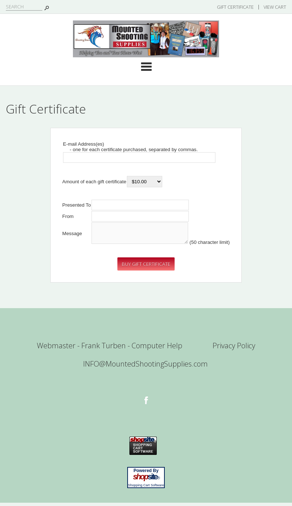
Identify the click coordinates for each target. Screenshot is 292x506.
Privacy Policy (234, 349)
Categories (146, 66)
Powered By (146, 473)
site (146, 480)
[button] (146, 267)
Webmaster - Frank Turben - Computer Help (109, 349)
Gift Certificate (235, 7)
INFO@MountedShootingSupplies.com (145, 367)
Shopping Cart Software (146, 488)
